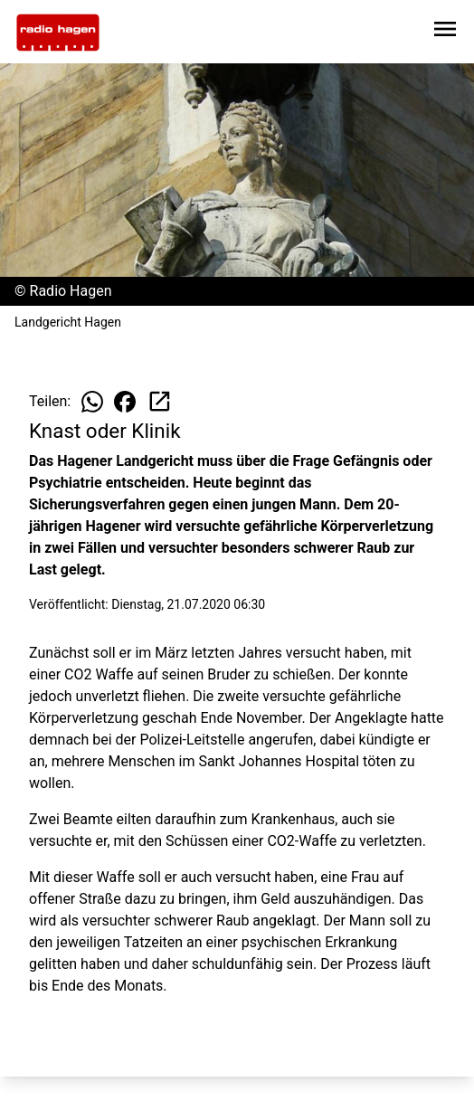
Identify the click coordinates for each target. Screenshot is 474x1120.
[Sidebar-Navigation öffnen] (445, 32)
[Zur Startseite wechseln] (57, 32)
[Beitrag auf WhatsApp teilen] (92, 402)
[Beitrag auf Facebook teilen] (125, 402)
